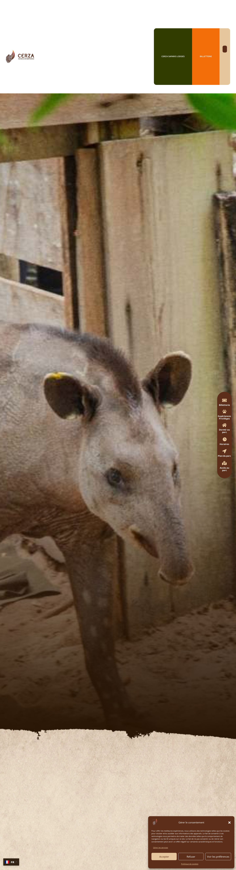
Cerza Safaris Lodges (173, 56)
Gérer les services (160, 847)
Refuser (191, 856)
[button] (229, 822)
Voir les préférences (218, 856)
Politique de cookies (189, 864)
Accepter (164, 856)
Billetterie (206, 56)
